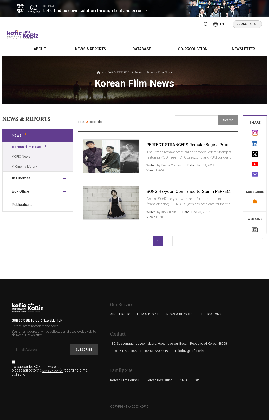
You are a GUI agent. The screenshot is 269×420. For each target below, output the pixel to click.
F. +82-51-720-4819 (154, 351)
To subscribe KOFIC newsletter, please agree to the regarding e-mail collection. (50, 370)
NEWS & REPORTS (90, 49)
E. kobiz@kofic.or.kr (189, 351)
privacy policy (52, 370)
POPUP (247, 24)
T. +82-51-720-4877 (124, 351)
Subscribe (84, 349)
